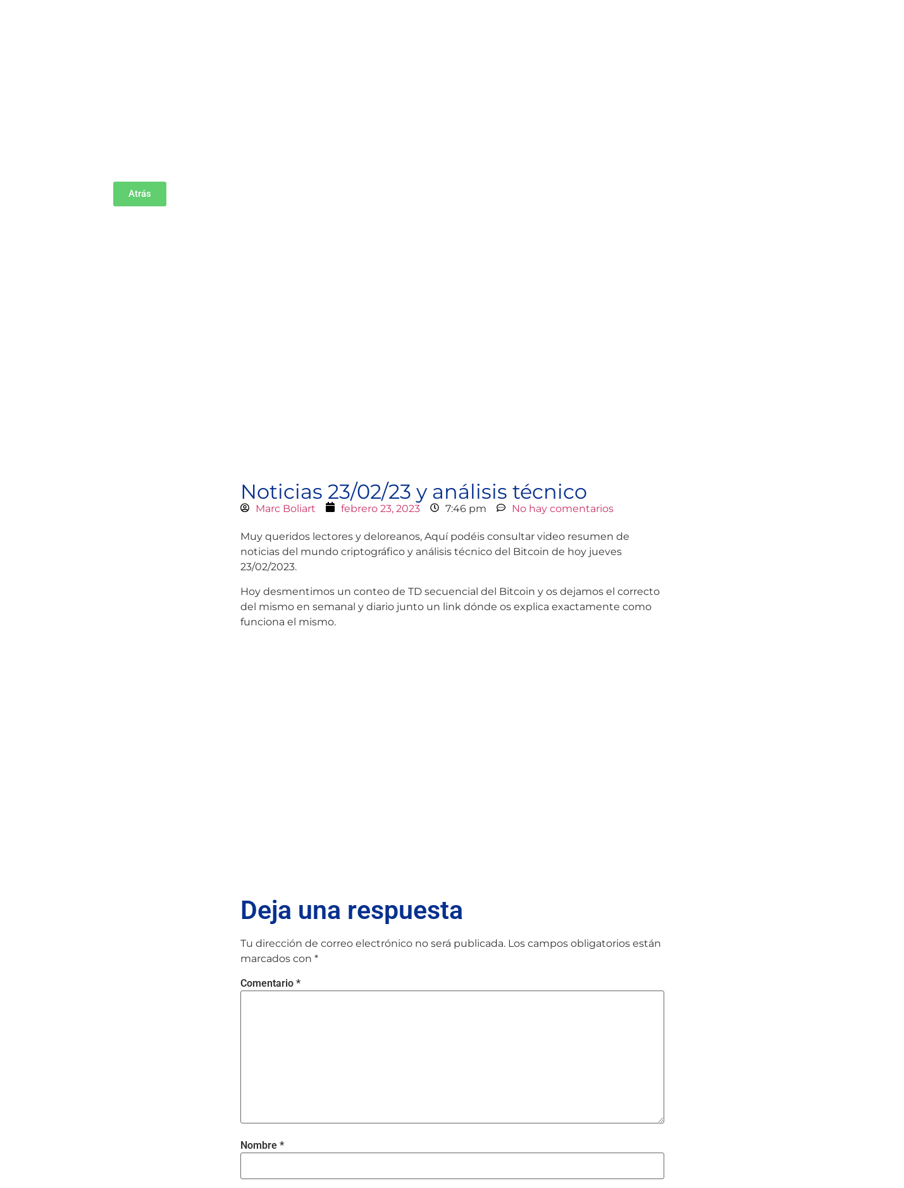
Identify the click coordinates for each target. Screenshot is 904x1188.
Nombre (262, 1146)
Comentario (270, 984)
